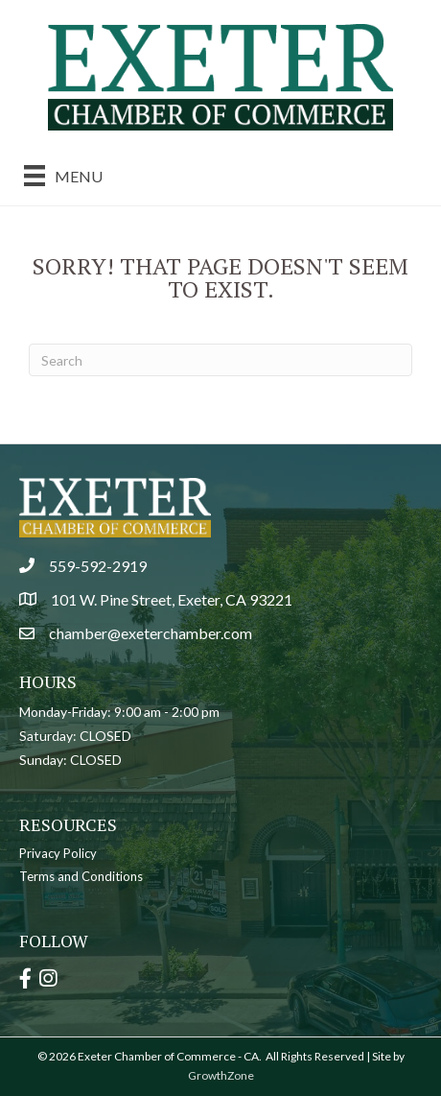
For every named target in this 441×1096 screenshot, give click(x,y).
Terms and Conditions (81, 876)
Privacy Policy (58, 853)
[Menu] (63, 175)
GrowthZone (221, 1075)
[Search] (220, 360)
